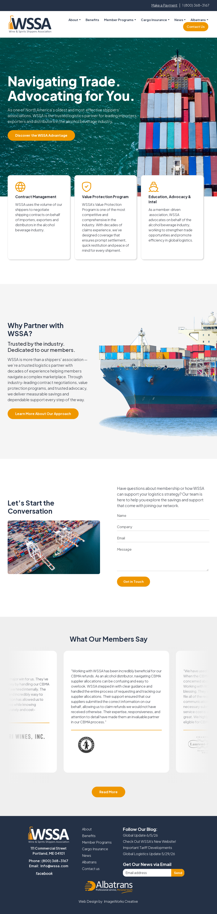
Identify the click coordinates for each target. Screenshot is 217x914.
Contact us (91, 868)
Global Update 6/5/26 (140, 835)
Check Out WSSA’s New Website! (149, 841)
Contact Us (196, 26)
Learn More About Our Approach (43, 413)
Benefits (92, 20)
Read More (108, 792)
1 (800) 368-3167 (195, 5)
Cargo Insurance (95, 849)
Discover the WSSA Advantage (41, 135)
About (87, 829)
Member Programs (119, 20)
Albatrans (89, 862)
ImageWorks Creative (121, 901)
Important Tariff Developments (147, 847)
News (178, 20)
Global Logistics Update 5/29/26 (149, 853)
